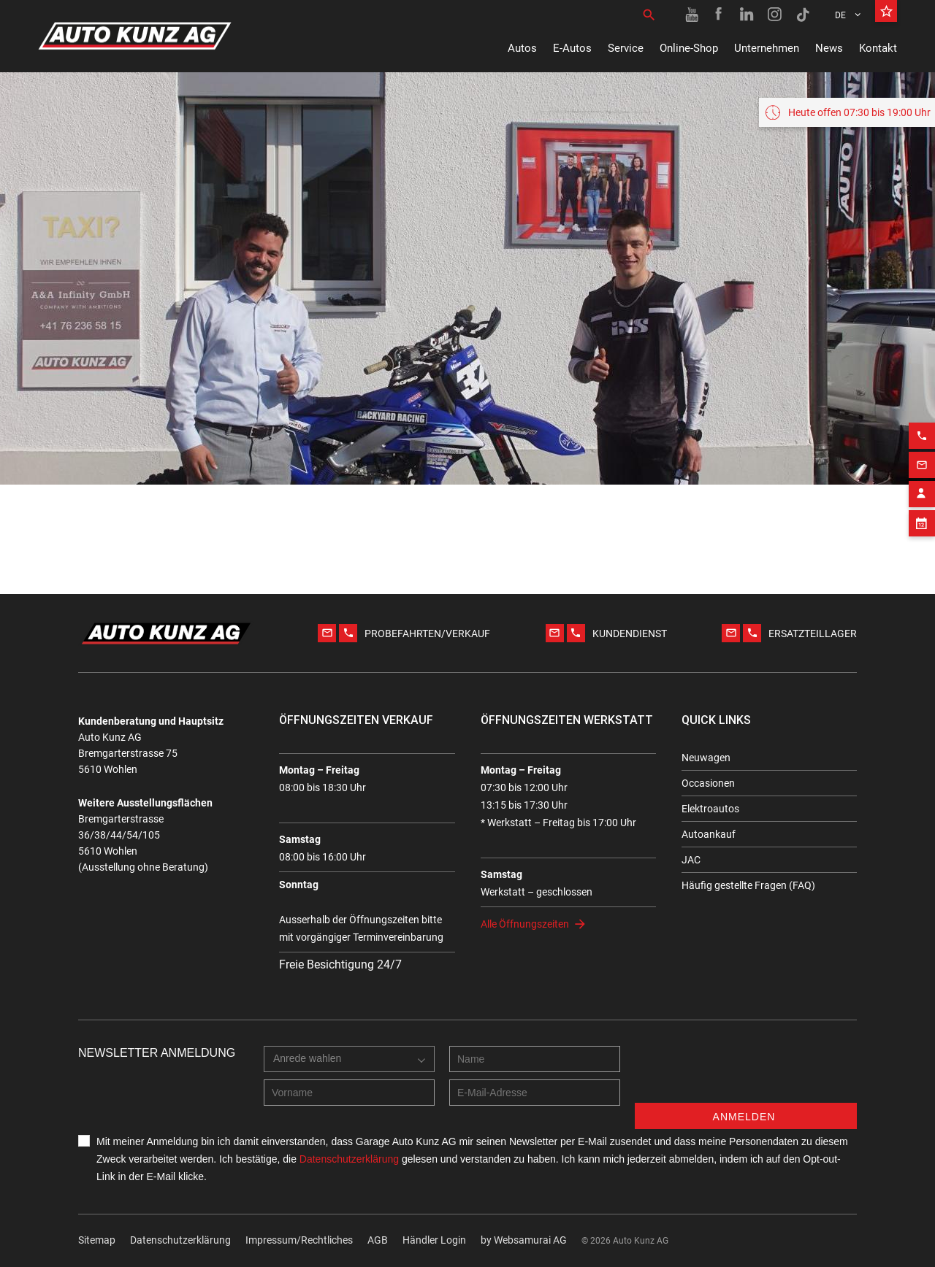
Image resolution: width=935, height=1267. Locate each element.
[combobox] (349, 1059)
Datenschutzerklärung (180, 1240)
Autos (522, 48)
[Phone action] (922, 425)
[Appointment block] (922, 512)
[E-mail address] (534, 1092)
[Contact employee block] (922, 483)
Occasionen (708, 783)
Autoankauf (709, 834)
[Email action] (922, 454)
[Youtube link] (691, 14)
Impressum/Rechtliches (299, 1240)
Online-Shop (689, 48)
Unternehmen (766, 48)
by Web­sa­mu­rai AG (524, 1240)
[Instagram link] (775, 14)
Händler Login (434, 1240)
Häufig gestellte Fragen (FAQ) (748, 885)
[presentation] (746, 1074)
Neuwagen (706, 757)
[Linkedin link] (747, 14)
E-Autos (572, 48)
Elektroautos (710, 808)
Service (626, 48)
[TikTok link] (802, 14)
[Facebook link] (719, 14)
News (829, 48)
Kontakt (878, 48)
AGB (377, 1240)
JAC (691, 860)
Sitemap (96, 1240)
